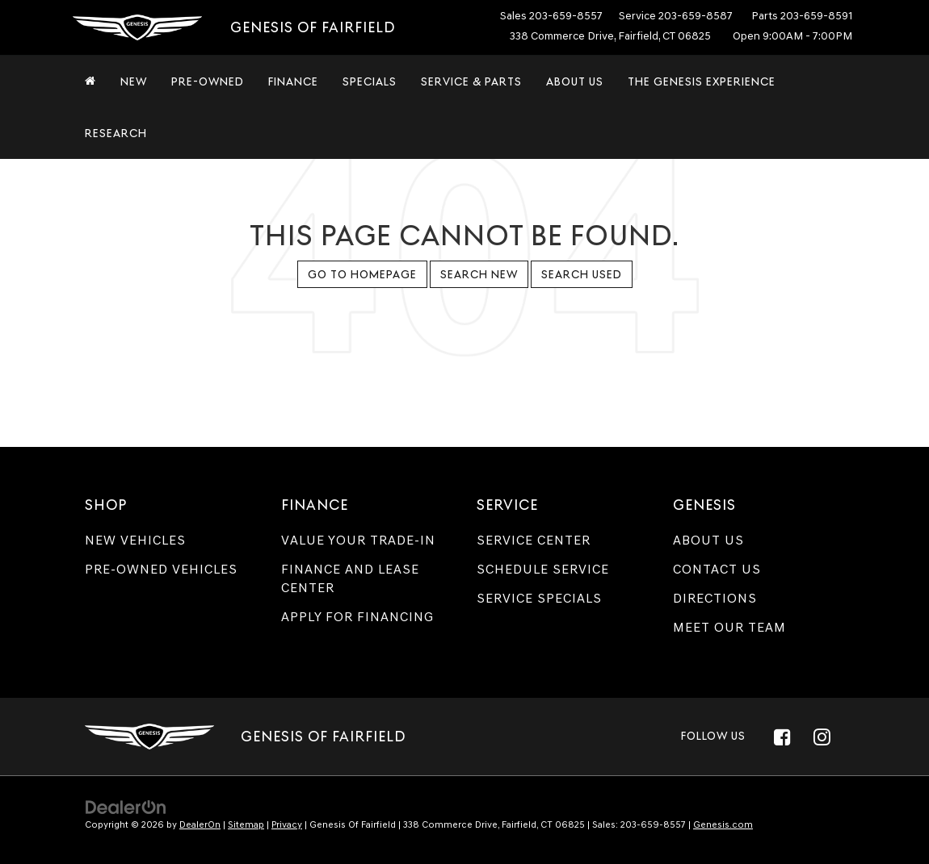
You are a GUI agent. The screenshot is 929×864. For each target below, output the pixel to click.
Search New (479, 274)
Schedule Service (543, 569)
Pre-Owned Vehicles (161, 569)
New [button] (133, 81)
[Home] (90, 81)
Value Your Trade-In (358, 540)
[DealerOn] (126, 806)
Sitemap (246, 824)
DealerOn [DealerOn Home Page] (200, 824)
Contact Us (717, 569)
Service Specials (539, 598)
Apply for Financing (357, 616)
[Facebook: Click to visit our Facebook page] (782, 736)
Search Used (581, 274)
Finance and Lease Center (350, 578)
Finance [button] (293, 81)
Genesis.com (723, 824)
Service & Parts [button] (471, 81)
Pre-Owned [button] (207, 81)
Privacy (286, 824)
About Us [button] (574, 81)
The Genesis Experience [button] (702, 81)
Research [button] (116, 133)
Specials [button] (370, 81)
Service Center (534, 540)
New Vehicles (135, 540)
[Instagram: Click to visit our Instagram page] (821, 736)
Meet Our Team (729, 627)
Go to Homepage (362, 274)
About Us (708, 540)
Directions (715, 598)
